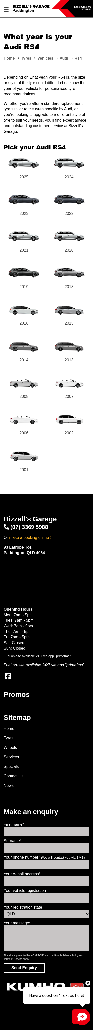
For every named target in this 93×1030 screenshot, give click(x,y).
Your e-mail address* (22, 874)
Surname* (12, 841)
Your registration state (23, 907)
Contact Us (13, 776)
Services (11, 757)
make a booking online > (30, 537)
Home (9, 728)
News (9, 785)
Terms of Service (13, 959)
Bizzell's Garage (31, 6)
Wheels (10, 747)
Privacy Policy (70, 955)
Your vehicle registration (25, 890)
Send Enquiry (24, 968)
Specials (11, 766)
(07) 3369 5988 (26, 527)
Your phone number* (44, 857)
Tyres (8, 738)
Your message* (17, 923)
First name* (14, 824)
